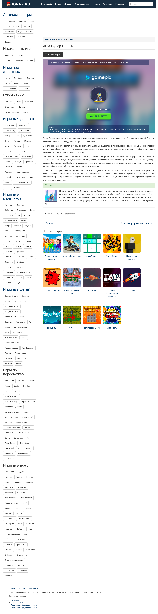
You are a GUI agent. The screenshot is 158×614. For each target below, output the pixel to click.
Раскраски (9, 358)
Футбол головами (12, 112)
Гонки (32, 210)
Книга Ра (92, 280)
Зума (32, 21)
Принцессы (29, 162)
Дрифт (7, 226)
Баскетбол (9, 102)
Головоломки (10, 21)
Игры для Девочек (82, 4)
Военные (20, 205)
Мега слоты (112, 317)
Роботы (21, 257)
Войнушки (9, 210)
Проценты (52, 317)
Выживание (21, 210)
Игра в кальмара (11, 402)
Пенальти (29, 102)
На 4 (20, 524)
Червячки (8, 576)
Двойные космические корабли (112, 283)
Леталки (8, 231)
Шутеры (20, 283)
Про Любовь (21, 167)
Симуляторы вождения (14, 560)
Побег (7, 539)
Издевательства (11, 503)
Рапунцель (9, 433)
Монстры (18, 513)
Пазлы (23, 338)
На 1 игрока (9, 524)
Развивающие (20, 353)
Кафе (17, 136)
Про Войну (20, 252)
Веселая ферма (11, 296)
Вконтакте (9, 493)
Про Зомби (9, 257)
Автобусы (8, 205)
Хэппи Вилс (9, 453)
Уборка (7, 182)
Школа (17, 188)
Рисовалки (21, 358)
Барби (16, 386)
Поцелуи (17, 162)
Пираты (18, 246)
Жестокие (21, 493)
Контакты (15, 600)
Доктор (7, 136)
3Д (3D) (21, 472)
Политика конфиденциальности (24, 605)
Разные (8, 550)
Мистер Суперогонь (72, 245)
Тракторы (8, 283)
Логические (9, 32)
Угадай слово (92, 245)
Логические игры (17, 14)
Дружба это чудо (11, 396)
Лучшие (68, 4)
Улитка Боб (9, 448)
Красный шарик (28, 402)
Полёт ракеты (132, 280)
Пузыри (8, 353)
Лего (31, 322)
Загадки (22, 21)
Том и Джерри (10, 443)
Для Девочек (24, 131)
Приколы (8, 545)
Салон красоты (22, 172)
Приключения (19, 539)
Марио (25, 412)
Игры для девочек (18, 119)
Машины (8, 236)
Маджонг (21, 55)
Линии (7, 327)
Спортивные (10, 107)
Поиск (19, 588)
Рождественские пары (72, 281)
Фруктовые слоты (92, 317)
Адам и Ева (9, 381)
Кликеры (8, 322)
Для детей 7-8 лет (12, 312)
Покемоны (28, 427)
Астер (72, 317)
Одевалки (9, 151)
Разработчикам (17, 602)
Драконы (30, 78)
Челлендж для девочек (52, 247)
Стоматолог (20, 177)
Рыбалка (8, 363)
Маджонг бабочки (25, 32)
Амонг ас (8, 477)
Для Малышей (10, 317)
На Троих (20, 529)
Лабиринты (20, 322)
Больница (23, 125)
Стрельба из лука (24, 272)
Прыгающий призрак (132, 247)
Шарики (8, 42)
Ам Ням (21, 381)
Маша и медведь (11, 417)
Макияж (27, 141)
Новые (58, 4)
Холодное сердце (25, 448)
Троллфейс (24, 443)
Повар (7, 162)
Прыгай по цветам (52, 280)
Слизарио (9, 565)
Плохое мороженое (12, 534)
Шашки (30, 60)
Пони (26, 83)
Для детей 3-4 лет (22, 301)
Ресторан (8, 172)
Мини (7, 332)
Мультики (8, 422)
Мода (27, 146)
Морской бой (10, 519)
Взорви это (22, 487)
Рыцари (31, 257)
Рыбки (18, 363)
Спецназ (8, 267)
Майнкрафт (20, 231)
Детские (8, 301)
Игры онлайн (46, 4)
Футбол (22, 107)
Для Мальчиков (11, 220)
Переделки (26, 156)
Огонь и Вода (21, 422)
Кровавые (28, 508)
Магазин (16, 141)
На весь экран (52, 54)
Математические (20, 327)
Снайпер (20, 262)
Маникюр (17, 146)
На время (30, 524)
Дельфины (18, 78)
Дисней (17, 391)
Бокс (19, 102)
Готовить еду (10, 131)
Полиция (8, 252)
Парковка (27, 241)
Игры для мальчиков (12, 196)
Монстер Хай (27, 417)
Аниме (7, 386)
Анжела (32, 381)
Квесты (27, 26)
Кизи (22, 317)
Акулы (7, 78)
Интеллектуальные (12, 26)
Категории (119, 4)
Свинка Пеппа (23, 433)
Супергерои (18, 438)
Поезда (28, 246)
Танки (28, 278)
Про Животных (28, 348)
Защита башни (11, 498)
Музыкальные (24, 519)
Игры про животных (11, 69)
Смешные (21, 565)
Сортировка (9, 570)
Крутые (28, 226)
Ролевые (18, 550)
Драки (23, 220)
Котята (7, 83)
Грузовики (9, 215)
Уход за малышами (22, 182)
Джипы (27, 215)
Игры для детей (16, 289)
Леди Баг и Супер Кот (13, 407)
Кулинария (27, 136)
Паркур (7, 246)
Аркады (19, 477)
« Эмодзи (48, 223)
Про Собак (24, 88)
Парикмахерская (11, 156)
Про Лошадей (10, 88)
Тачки (29, 438)
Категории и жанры (30, 588)
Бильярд (18, 482)
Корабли (17, 226)
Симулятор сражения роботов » (137, 223)
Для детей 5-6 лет (12, 306)
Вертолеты (9, 487)
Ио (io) (24, 503)
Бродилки (29, 482)
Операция (21, 151)
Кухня (7, 141)
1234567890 (9, 472)
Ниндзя (8, 241)
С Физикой (30, 550)
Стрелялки (9, 278)
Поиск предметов (12, 343)
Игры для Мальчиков (103, 4)
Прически (8, 167)
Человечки (22, 570)
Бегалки (29, 477)
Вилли (7, 391)
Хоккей (25, 112)
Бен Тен (26, 386)
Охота (17, 241)
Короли (17, 508)
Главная (12, 588)
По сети (27, 534)
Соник (7, 438)
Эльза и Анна (10, 459)
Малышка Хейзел (12, 412)
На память (17, 332)
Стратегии (9, 37)
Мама (7, 146)
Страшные (9, 272)
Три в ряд (21, 37)
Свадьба (8, 177)
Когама (7, 508)
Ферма (7, 188)
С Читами (8, 555)
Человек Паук (23, 453)
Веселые (25, 296)
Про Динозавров (11, 348)
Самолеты (9, 262)
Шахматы (19, 60)
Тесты (31, 177)
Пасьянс (8, 60)
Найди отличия (11, 338)
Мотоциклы (20, 236)
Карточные (9, 55)
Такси (20, 278)
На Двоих (8, 529)
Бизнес (7, 482)
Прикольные (21, 545)
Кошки (16, 83)
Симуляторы (22, 555)
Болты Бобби (112, 245)
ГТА (18, 215)
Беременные (10, 125)
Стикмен (19, 267)
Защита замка (26, 498)
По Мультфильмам (12, 427)
